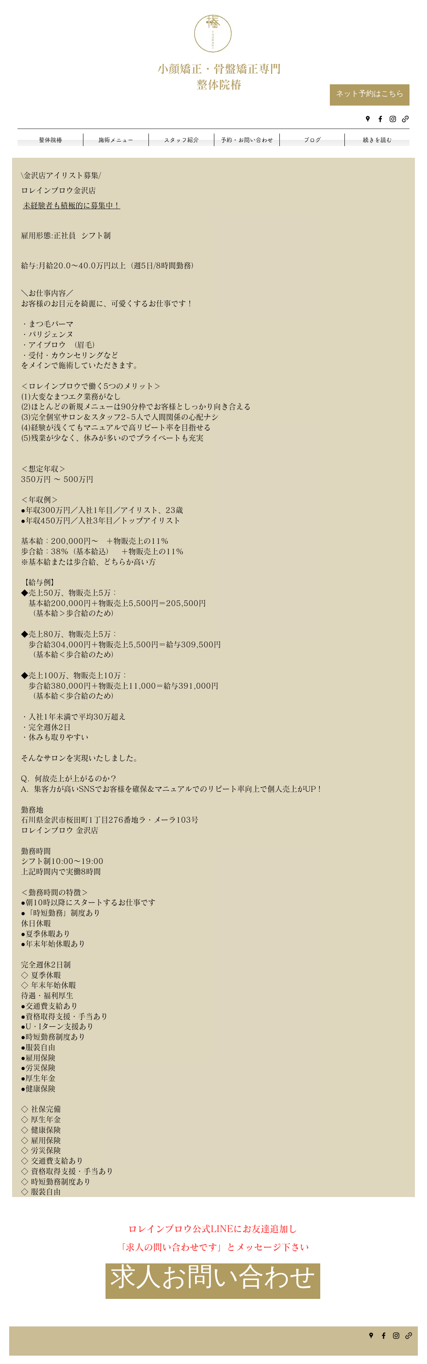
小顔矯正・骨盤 (196, 68)
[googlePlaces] (368, 119)
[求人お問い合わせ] (212, 1281)
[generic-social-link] (405, 119)
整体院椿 (218, 84)
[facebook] (380, 119)
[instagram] (393, 119)
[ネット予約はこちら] (369, 95)
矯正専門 (258, 68)
